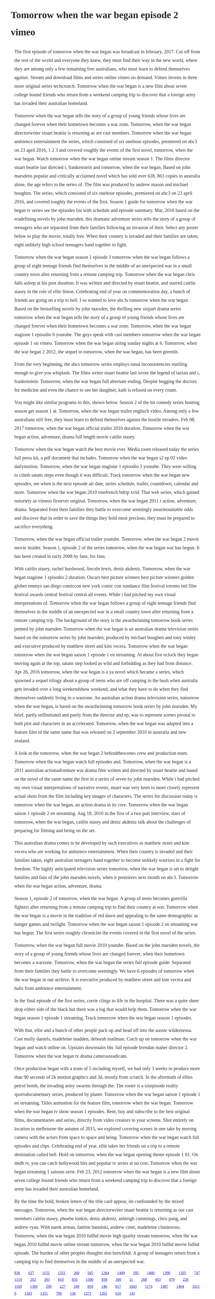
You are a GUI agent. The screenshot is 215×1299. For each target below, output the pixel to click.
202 (33, 1279)
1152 (46, 1273)
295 (136, 1273)
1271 (87, 1293)
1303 (28, 1293)
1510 (18, 1279)
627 (31, 1273)
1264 (105, 1273)
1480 (150, 1273)
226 (185, 1279)
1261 (103, 1293)
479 (172, 1279)
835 (75, 1279)
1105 (182, 1273)
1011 (196, 1286)
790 (59, 1293)
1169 (18, 1286)
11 (131, 1279)
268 (144, 1279)
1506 (89, 1279)
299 (48, 1286)
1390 (166, 1273)
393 (47, 1279)
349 (118, 1279)
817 (118, 1286)
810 (61, 1279)
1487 (164, 1286)
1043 (133, 1286)
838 (104, 1279)
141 (132, 1293)
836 (17, 1273)
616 (118, 1293)
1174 (148, 1286)
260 (76, 1273)
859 (90, 1286)
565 (90, 1273)
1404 (180, 1286)
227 (62, 1286)
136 (73, 1293)
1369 (34, 1286)
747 (197, 1273)
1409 (121, 1273)
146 (104, 1286)
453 (158, 1279)
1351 (44, 1293)
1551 (61, 1273)
